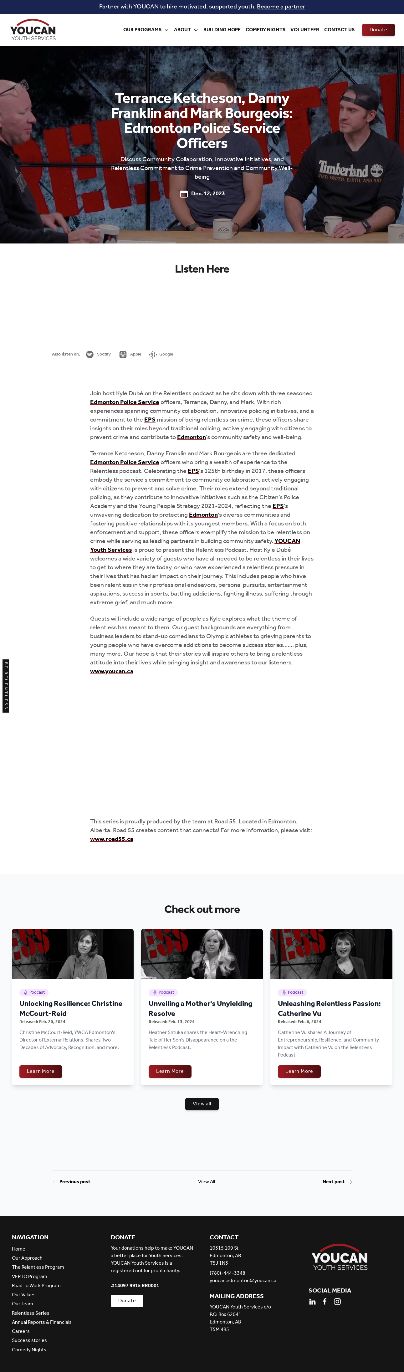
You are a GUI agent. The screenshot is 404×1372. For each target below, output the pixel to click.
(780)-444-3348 (227, 1273)
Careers (21, 1331)
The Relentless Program (38, 1267)
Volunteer (304, 30)
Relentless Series (30, 1313)
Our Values (24, 1295)
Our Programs (146, 30)
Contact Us (339, 30)
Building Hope (222, 30)
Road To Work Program (36, 1286)
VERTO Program (29, 1277)
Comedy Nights (265, 30)
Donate (378, 30)
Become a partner (281, 7)
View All (206, 1182)
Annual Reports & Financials (42, 1322)
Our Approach (27, 1258)
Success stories (29, 1340)
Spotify (98, 354)
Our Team (22, 1304)
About (186, 30)
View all (202, 1104)
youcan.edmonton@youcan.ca (243, 1281)
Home (18, 1249)
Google (161, 354)
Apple (129, 354)
